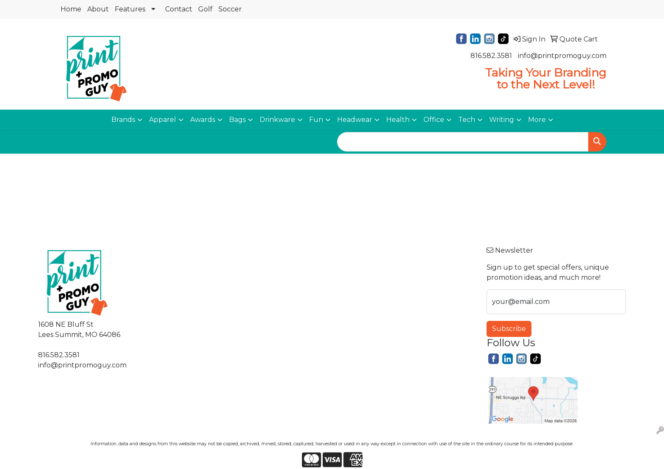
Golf (205, 9)
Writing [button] (501, 120)
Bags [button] (237, 120)
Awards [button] (202, 120)
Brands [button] (123, 120)
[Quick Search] (463, 142)
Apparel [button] (162, 120)
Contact (178, 9)
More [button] (537, 120)
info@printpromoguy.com (562, 56)
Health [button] (397, 120)
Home (71, 9)
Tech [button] (466, 120)
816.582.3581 (491, 56)
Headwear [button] (354, 120)
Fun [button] (316, 120)
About (98, 9)
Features (130, 9)
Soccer (230, 9)
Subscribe (509, 329)
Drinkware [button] (277, 120)
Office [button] (433, 120)
